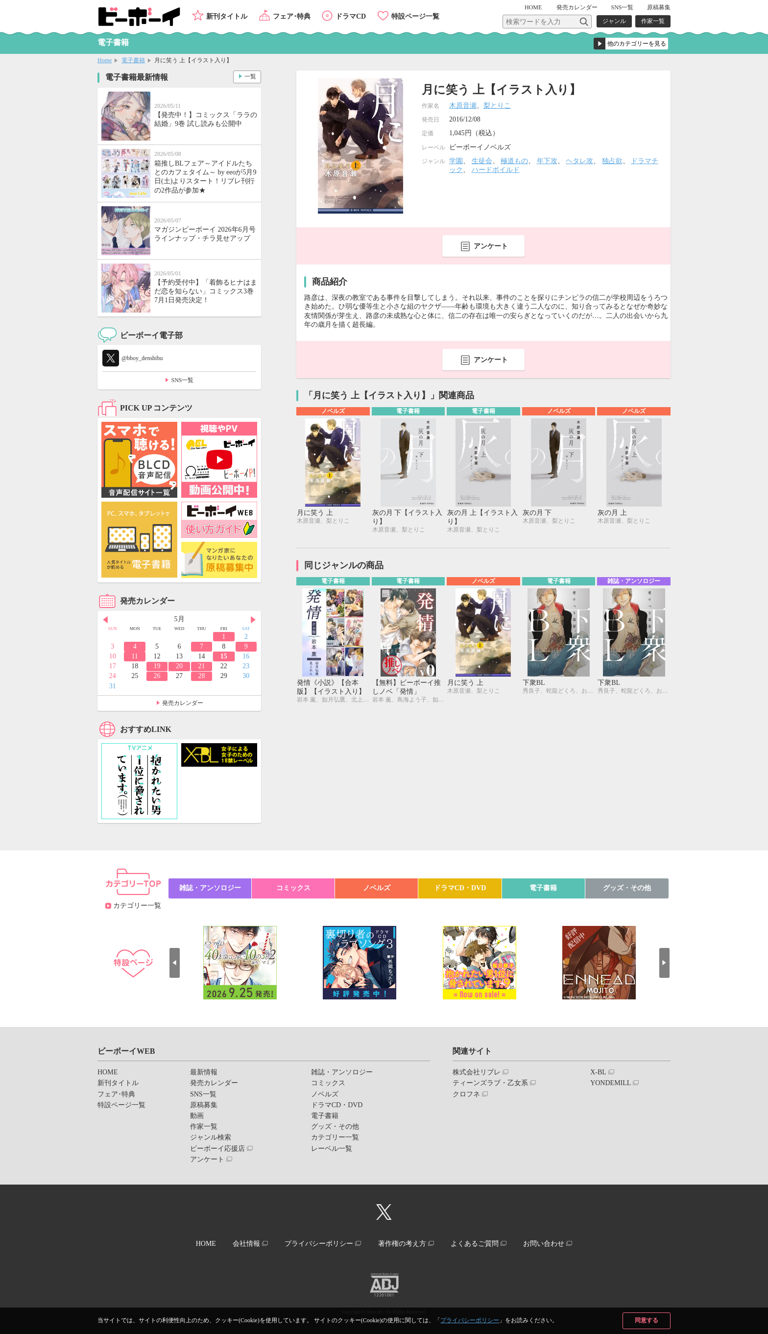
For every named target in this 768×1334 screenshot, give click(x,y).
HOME (534, 7)
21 (201, 666)
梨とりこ (497, 105)
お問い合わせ (545, 1243)
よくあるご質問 (476, 1243)
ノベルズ (376, 888)
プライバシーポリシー (469, 1320)
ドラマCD (351, 16)
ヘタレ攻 (579, 161)
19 (157, 666)
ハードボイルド (496, 169)
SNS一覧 (622, 7)
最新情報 (203, 1072)
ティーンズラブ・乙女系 (490, 1083)
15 (223, 656)
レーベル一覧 (331, 1148)
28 (201, 675)
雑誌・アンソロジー (210, 888)
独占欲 (612, 161)
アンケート (491, 246)
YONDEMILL (610, 1083)
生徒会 (482, 161)
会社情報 (245, 1243)
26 (157, 675)
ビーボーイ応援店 (217, 1148)
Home (104, 60)
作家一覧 (653, 21)
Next (253, 619)
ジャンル (614, 21)
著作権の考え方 (402, 1243)
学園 (456, 161)
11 (134, 656)
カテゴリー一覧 (137, 905)
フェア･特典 (292, 16)
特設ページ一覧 (415, 16)
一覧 (250, 76)
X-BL (598, 1072)
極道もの (514, 161)
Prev (104, 619)
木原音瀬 (463, 105)
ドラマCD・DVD (460, 888)
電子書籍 (133, 60)
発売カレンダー (182, 703)
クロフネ (466, 1094)
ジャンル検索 (210, 1137)
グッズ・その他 (627, 888)
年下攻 (547, 161)
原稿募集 (659, 7)
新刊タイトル (226, 16)
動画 (197, 1115)
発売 (577, 7)
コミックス (293, 888)
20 (179, 666)
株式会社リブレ (477, 1072)
